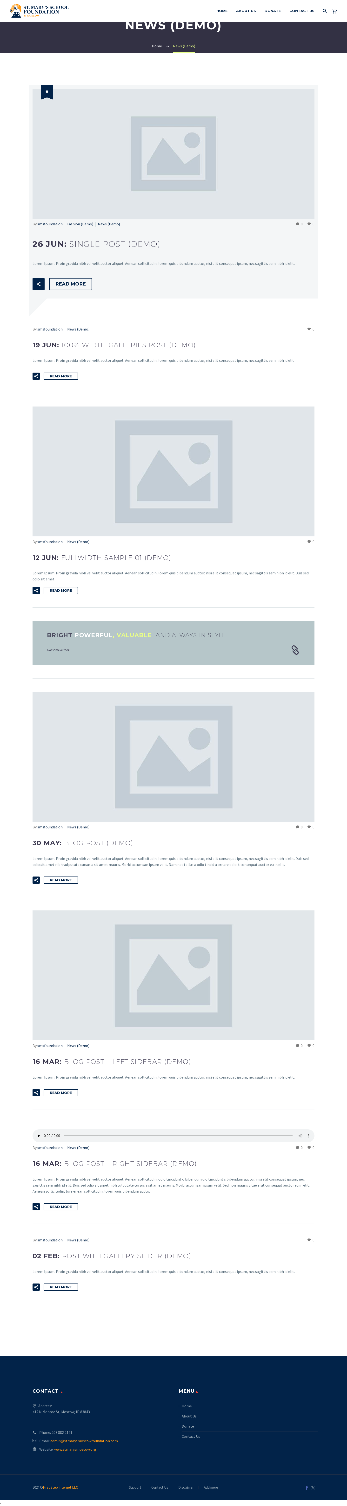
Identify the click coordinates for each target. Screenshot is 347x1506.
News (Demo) (109, 224)
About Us (246, 11)
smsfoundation (50, 224)
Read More (70, 284)
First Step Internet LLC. (61, 1487)
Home (221, 11)
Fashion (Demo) (80, 224)
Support (135, 1487)
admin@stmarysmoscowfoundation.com (84, 1440)
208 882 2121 (62, 1432)
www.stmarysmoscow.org (75, 1449)
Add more (211, 1487)
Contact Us (301, 11)
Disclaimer (186, 1487)
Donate (273, 11)
